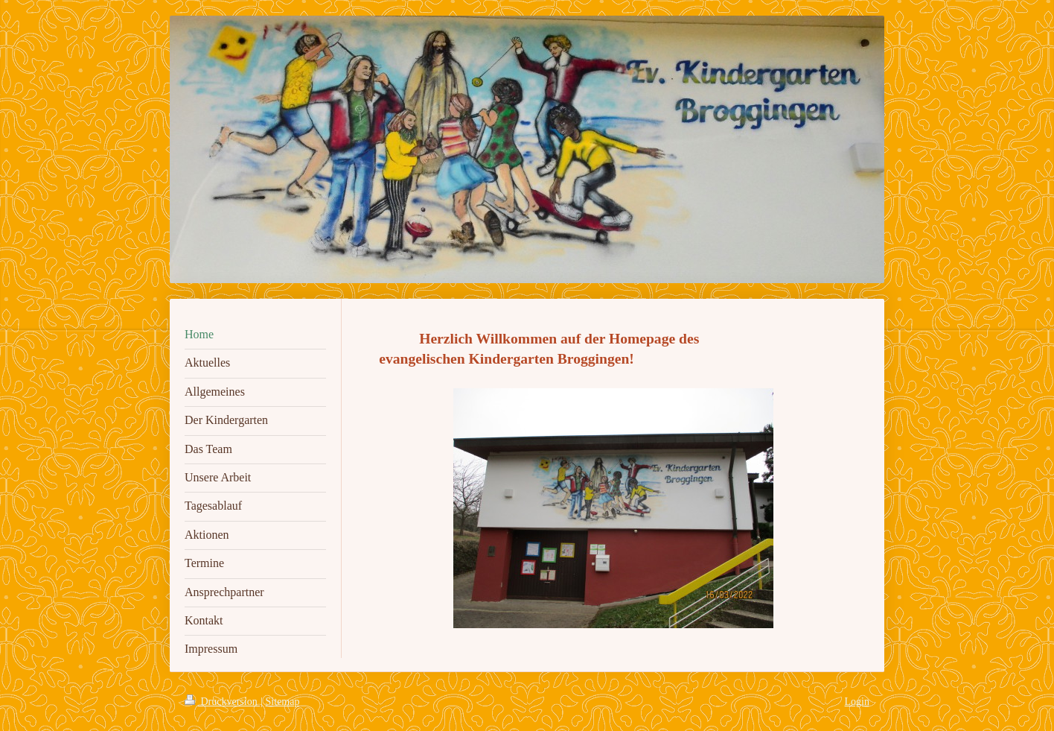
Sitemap (283, 701)
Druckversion (222, 701)
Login (857, 701)
